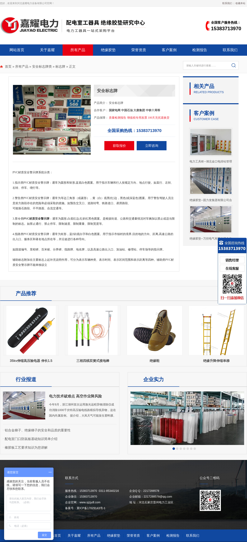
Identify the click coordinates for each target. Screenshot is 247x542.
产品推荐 (26, 293)
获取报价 (119, 145)
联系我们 (227, 3)
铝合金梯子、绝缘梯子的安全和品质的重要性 (38, 430)
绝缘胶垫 (108, 50)
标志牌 (60, 66)
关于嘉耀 (47, 50)
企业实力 (153, 379)
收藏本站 (240, 3)
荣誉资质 (138, 50)
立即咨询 (151, 145)
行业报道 (26, 379)
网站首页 (16, 50)
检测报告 (199, 50)
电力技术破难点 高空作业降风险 (75, 396)
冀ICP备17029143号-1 (91, 508)
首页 (8, 66)
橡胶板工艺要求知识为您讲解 (26, 447)
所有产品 (77, 50)
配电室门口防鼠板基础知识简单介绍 (31, 439)
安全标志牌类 (42, 66)
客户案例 (169, 50)
